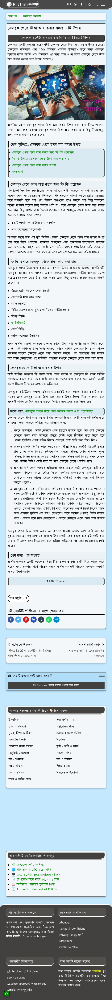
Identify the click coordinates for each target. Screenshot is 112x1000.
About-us (65, 922)
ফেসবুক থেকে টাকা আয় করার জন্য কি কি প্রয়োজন (43, 152)
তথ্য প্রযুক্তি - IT (18, 598)
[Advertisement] (56, 819)
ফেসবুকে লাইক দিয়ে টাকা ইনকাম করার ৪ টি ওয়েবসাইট (59, 411)
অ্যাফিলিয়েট (18, 323)
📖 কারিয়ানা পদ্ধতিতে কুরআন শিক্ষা (33, 884)
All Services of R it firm (28, 865)
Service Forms (16, 977)
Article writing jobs (19, 990)
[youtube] (69, 4)
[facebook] (81, 4)
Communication (69, 947)
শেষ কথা (17, 172)
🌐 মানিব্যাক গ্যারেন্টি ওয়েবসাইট (31, 869)
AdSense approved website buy (26, 984)
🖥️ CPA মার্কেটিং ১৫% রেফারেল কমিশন (35, 874)
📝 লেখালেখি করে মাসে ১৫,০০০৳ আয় (35, 879)
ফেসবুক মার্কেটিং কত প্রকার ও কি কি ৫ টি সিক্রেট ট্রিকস (56, 38)
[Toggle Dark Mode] (90, 4)
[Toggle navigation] (103, 4)
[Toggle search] (96, 4)
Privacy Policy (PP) (71, 935)
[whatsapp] (75, 4)
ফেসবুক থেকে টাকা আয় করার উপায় (34, 165)
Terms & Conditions (72, 929)
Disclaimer (65, 941)
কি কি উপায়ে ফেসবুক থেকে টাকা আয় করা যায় (40, 159)
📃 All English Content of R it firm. (36, 889)
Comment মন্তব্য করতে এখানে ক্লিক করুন (56, 685)
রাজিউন (97, 971)
